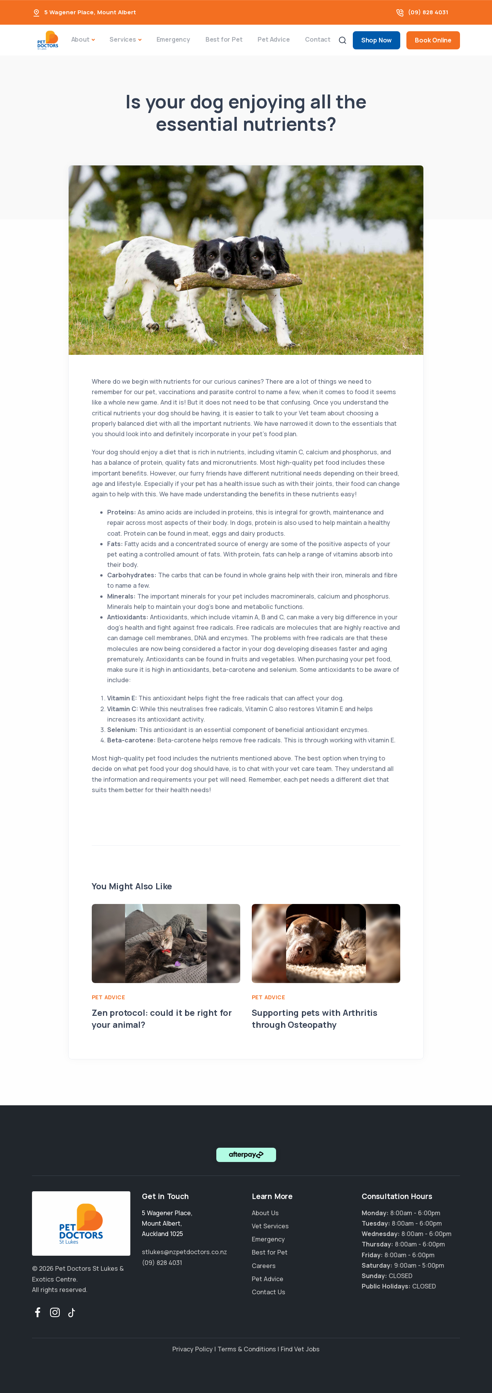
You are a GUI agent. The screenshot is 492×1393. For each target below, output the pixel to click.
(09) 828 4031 (428, 12)
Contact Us (268, 1292)
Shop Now (376, 40)
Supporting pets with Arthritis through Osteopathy (314, 1018)
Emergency (173, 39)
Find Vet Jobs (300, 1349)
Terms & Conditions (246, 1349)
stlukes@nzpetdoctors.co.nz (184, 1252)
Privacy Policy (192, 1349)
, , (167, 1223)
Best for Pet (224, 39)
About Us (265, 1213)
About (80, 39)
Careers (264, 1265)
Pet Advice (274, 39)
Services (123, 39)
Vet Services (270, 1226)
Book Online (433, 40)
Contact (317, 39)
